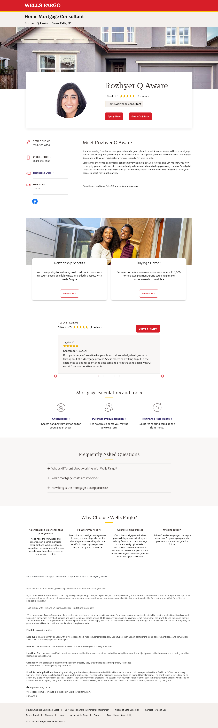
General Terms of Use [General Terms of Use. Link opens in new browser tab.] (155, 710)
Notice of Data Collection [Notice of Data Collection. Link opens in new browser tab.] (127, 710)
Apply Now (114, 116)
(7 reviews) (143, 96)
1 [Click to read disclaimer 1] (76, 278)
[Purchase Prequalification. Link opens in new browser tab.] (109, 410)
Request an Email (42, 172)
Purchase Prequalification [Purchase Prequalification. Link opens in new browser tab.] (108, 418)
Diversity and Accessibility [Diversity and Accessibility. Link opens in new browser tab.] (120, 715)
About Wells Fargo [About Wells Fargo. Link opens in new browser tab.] (79, 715)
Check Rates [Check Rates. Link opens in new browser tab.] (60, 418)
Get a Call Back (140, 116)
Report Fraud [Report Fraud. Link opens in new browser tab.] (32, 715)
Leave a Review (148, 328)
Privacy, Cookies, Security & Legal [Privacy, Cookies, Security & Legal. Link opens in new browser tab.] (42, 710)
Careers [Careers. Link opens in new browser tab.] (97, 715)
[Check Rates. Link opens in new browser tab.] (61, 410)
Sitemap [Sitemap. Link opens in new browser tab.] (49, 715)
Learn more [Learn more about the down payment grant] (148, 293)
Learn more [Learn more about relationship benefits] (69, 293)
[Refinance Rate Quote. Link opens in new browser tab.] (157, 410)
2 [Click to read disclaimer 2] (163, 278)
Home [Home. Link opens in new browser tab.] (62, 715)
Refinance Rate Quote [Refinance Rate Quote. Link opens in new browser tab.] (156, 418)
